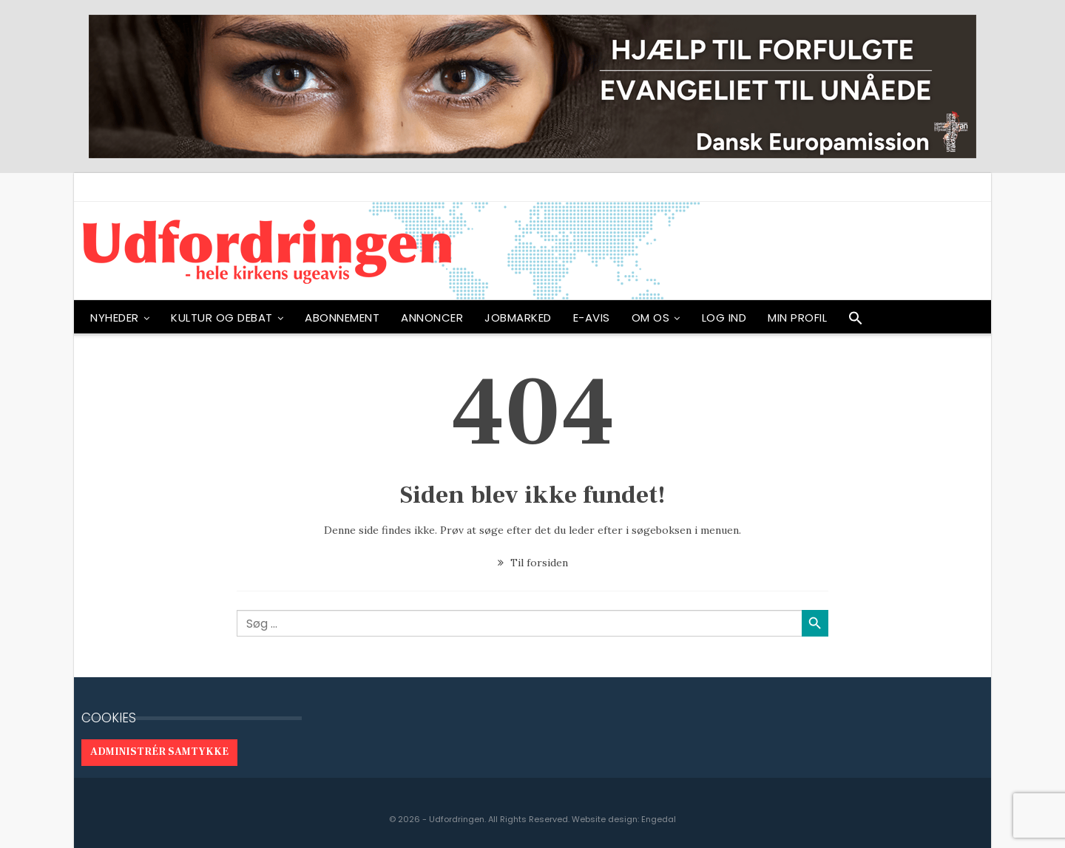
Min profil (797, 317)
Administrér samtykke (159, 752)
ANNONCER (432, 317)
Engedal (658, 819)
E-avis (591, 317)
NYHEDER (114, 317)
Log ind (724, 317)
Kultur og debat (222, 317)
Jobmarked (518, 317)
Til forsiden (533, 562)
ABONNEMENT (342, 317)
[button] (855, 321)
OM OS (651, 317)
